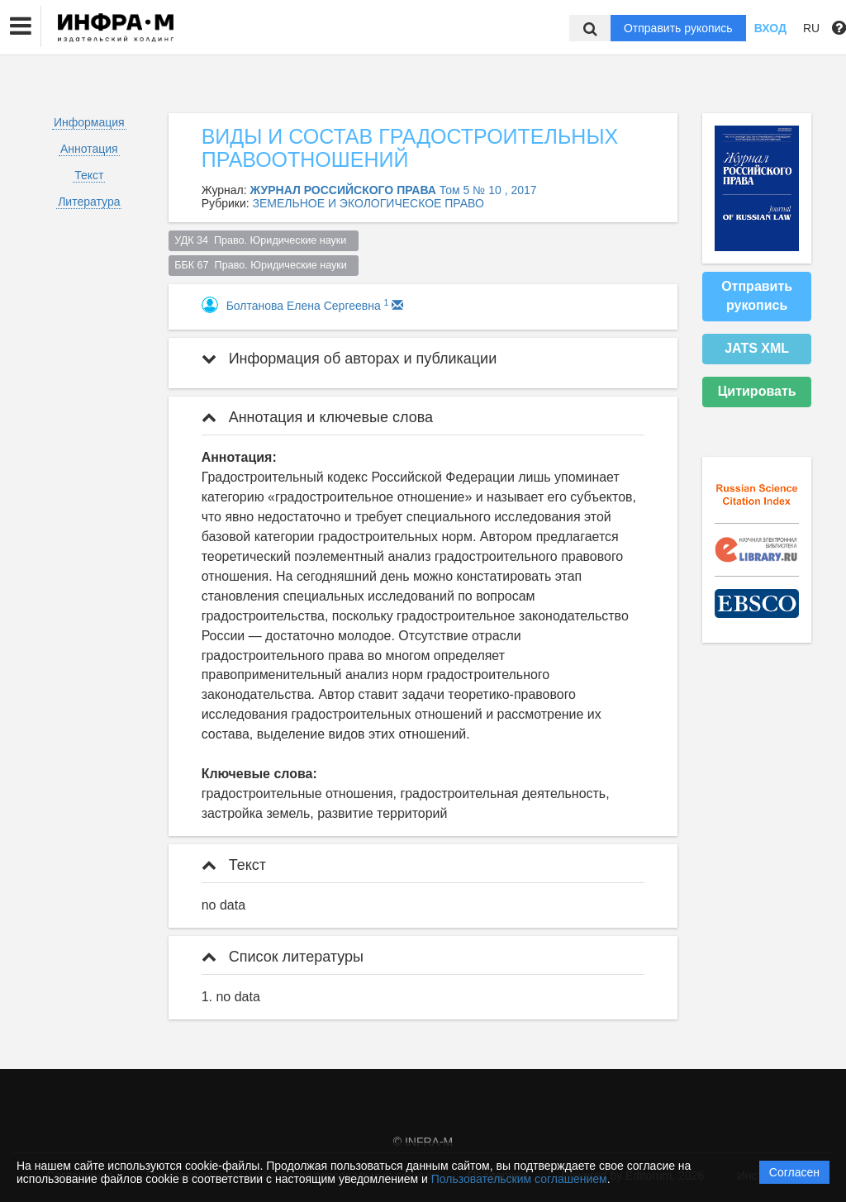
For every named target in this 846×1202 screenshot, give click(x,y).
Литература (89, 201)
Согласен (794, 1172)
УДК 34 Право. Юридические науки (263, 240)
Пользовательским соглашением (519, 1178)
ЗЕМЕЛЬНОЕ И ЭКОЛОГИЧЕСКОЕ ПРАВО (368, 203)
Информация (89, 122)
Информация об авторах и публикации (349, 358)
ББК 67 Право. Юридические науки (263, 265)
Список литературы (283, 956)
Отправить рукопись (678, 28)
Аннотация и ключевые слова (317, 417)
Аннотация (89, 148)
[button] (20, 26)
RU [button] (811, 28)
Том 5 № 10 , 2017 (488, 190)
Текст (88, 175)
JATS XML (757, 348)
